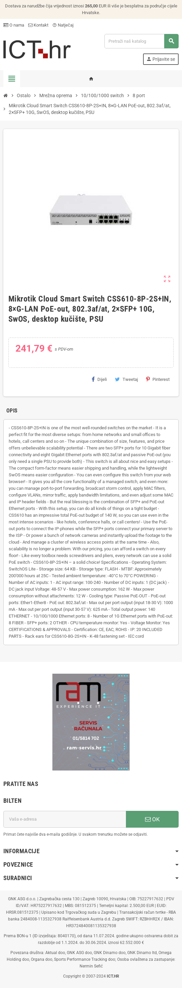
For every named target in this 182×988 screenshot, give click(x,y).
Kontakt (38, 25)
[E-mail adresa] (64, 819)
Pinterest (158, 379)
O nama (13, 25)
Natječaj (63, 25)
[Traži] (141, 41)
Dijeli (99, 379)
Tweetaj (126, 379)
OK (152, 819)
